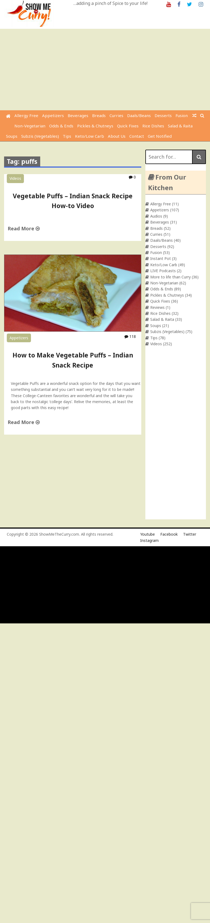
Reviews (157, 307)
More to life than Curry (170, 277)
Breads (99, 115)
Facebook (169, 534)
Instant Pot (160, 258)
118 (130, 336)
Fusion (181, 115)
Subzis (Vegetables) (40, 136)
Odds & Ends (61, 125)
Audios (156, 216)
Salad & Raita (180, 125)
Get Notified (160, 136)
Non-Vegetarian (29, 125)
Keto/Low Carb (89, 136)
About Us (117, 136)
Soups (11, 136)
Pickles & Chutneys (95, 125)
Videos (15, 178)
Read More (24, 228)
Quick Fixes (128, 125)
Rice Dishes (153, 125)
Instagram (149, 540)
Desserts (163, 115)
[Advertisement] (105, 70)
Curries (116, 115)
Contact (136, 136)
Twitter (189, 534)
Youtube (147, 534)
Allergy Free (26, 115)
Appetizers (53, 115)
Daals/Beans (139, 115)
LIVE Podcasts (163, 270)
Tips (67, 136)
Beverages (78, 115)
